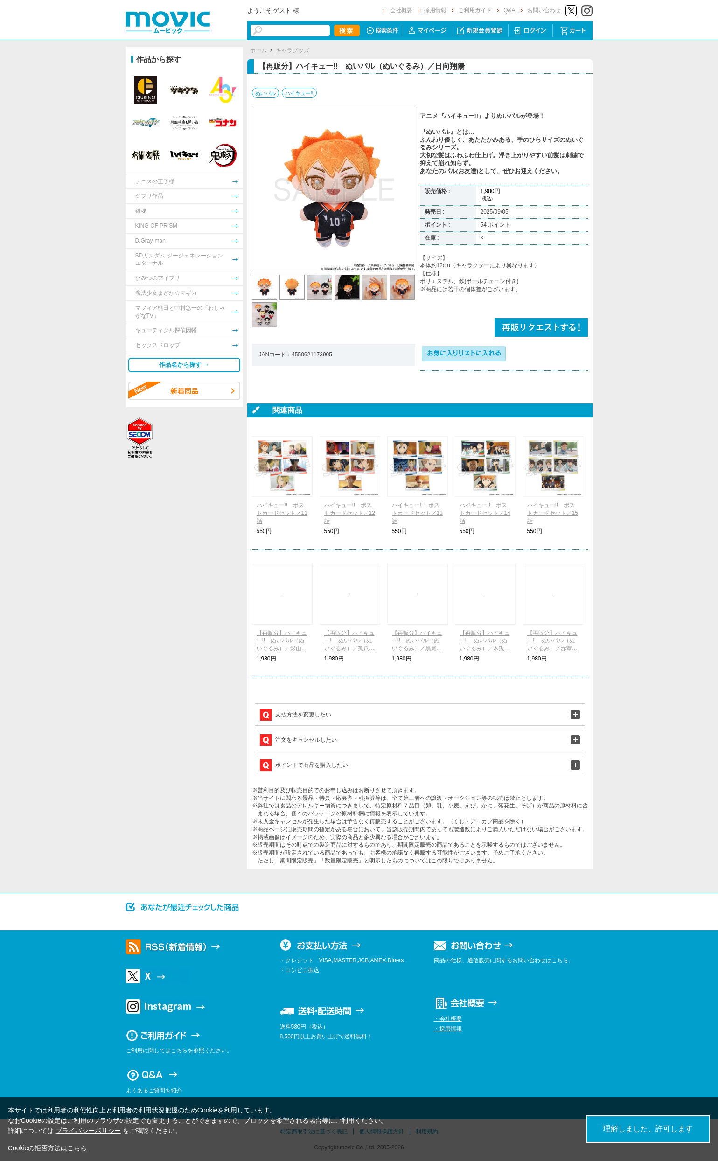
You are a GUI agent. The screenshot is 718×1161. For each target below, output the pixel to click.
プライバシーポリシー (88, 1130)
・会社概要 (448, 1018)
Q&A (509, 10)
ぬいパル (265, 93)
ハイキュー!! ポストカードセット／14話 (485, 513)
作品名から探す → (184, 364)
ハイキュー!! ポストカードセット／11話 (282, 513)
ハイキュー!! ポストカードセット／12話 (349, 513)
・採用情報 (448, 1028)
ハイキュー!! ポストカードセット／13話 (417, 513)
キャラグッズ (292, 50)
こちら (77, 1148)
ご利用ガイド (475, 10)
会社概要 (401, 10)
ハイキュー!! (299, 93)
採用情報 (435, 10)
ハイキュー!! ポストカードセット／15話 (552, 513)
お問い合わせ (544, 10)
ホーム (258, 50)
